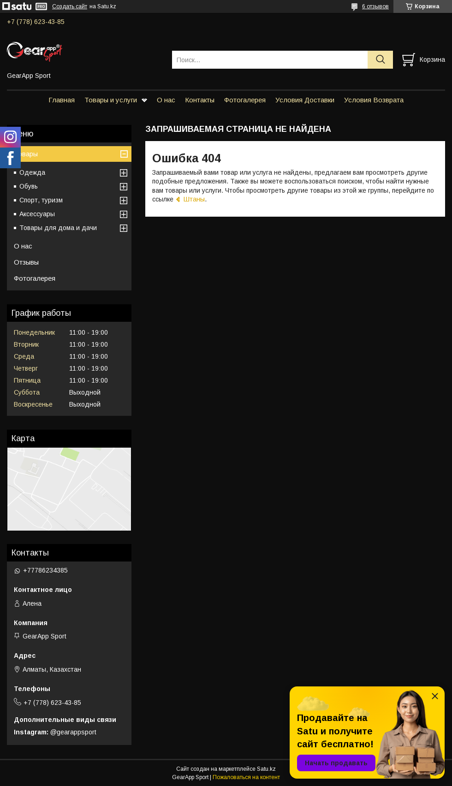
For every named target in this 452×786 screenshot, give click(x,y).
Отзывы (26, 262)
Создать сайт (69, 6)
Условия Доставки (304, 100)
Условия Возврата (374, 100)
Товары (26, 154)
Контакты (199, 100)
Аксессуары (37, 214)
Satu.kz (266, 769)
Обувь (28, 186)
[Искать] (380, 60)
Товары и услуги (110, 100)
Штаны (194, 199)
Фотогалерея (245, 100)
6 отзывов (375, 6)
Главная (61, 100)
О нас (166, 100)
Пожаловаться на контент (246, 777)
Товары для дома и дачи (58, 227)
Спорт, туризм (41, 200)
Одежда (32, 172)
